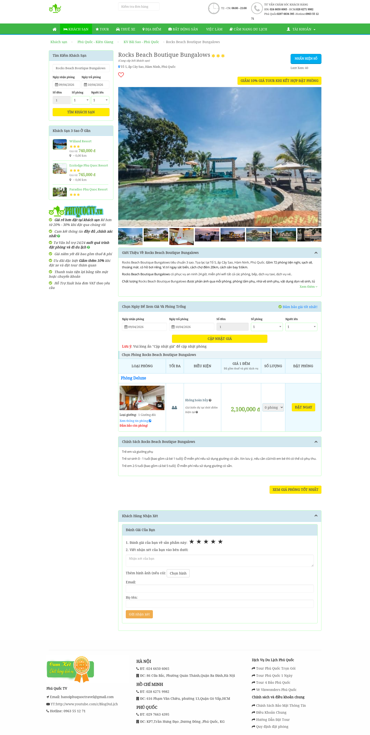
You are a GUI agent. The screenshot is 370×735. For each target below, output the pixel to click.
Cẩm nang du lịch (248, 29)
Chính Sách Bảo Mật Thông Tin (281, 705)
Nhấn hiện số (306, 58)
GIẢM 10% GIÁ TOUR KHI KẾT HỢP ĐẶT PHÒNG (279, 80)
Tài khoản (301, 29)
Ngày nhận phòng (64, 77)
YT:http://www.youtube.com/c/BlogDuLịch (84, 704)
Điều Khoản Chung (271, 712)
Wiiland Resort (80, 141)
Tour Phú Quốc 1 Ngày (274, 675)
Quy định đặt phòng (272, 726)
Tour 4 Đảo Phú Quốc (273, 682)
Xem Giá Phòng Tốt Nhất (295, 489)
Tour (102, 29)
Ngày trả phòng (91, 77)
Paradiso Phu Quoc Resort (88, 189)
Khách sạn (76, 29)
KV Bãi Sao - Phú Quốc (141, 42)
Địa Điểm (152, 29)
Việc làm (213, 29)
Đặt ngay (303, 407)
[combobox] (81, 100)
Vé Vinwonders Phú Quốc (276, 689)
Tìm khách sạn (81, 112)
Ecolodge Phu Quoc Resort (88, 165)
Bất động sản (183, 29)
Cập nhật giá (220, 338)
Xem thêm (308, 286)
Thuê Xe (125, 29)
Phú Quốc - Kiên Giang (95, 42)
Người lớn (97, 92)
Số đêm (57, 92)
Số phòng (77, 92)
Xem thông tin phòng (135, 421)
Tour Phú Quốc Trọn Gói (275, 668)
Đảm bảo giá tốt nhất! (298, 307)
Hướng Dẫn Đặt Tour (273, 719)
